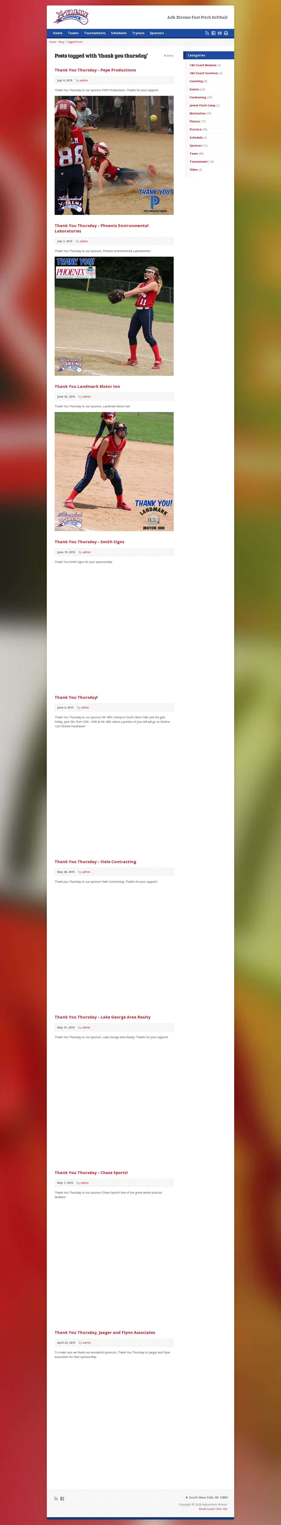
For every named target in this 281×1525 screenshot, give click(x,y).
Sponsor (196, 145)
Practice (195, 129)
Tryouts (138, 33)
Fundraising (198, 97)
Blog (61, 42)
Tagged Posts (75, 42)
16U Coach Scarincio (204, 73)
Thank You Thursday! (76, 697)
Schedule (196, 137)
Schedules (119, 33)
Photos (195, 121)
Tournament (199, 161)
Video (194, 169)
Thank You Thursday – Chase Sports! (91, 1172)
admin (84, 80)
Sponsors (157, 33)
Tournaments (95, 33)
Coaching (196, 81)
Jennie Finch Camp (202, 105)
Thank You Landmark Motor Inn (87, 386)
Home (57, 33)
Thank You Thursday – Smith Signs (89, 541)
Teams (73, 33)
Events (194, 89)
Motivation (197, 113)
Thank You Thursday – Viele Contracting (95, 861)
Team (194, 153)
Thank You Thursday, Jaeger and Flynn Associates (105, 1332)
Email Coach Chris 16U (213, 1509)
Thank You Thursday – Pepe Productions (95, 70)
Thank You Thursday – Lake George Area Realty (102, 1017)
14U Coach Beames (203, 65)
